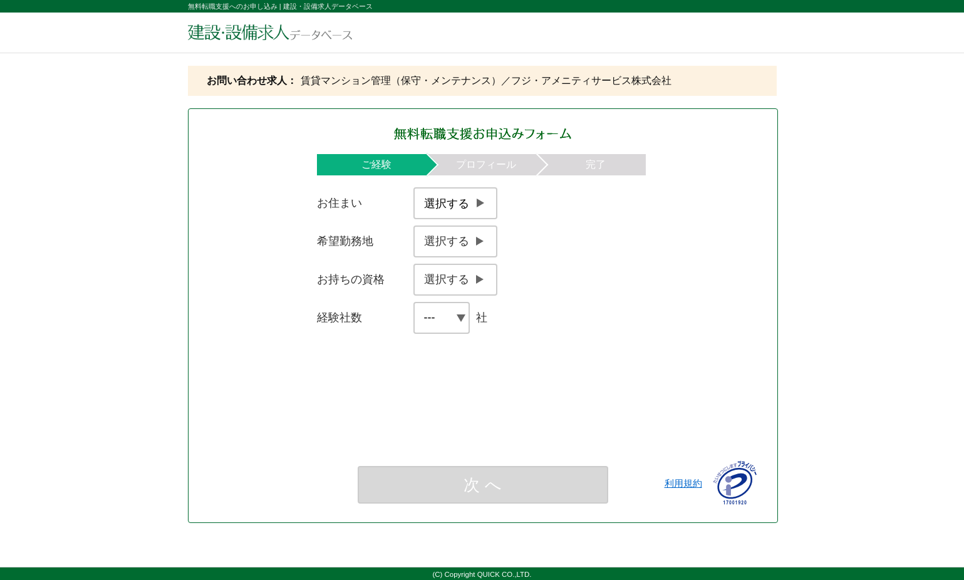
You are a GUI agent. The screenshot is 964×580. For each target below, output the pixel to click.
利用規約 (683, 483)
